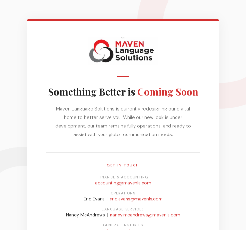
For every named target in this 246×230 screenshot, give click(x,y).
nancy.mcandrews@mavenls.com (145, 215)
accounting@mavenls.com (123, 183)
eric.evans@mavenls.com (136, 199)
